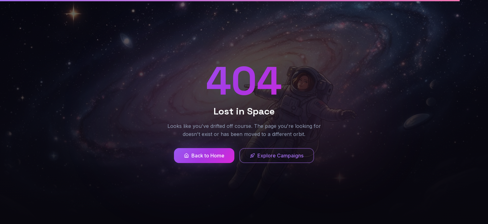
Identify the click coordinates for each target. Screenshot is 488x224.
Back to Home (204, 155)
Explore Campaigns (276, 155)
